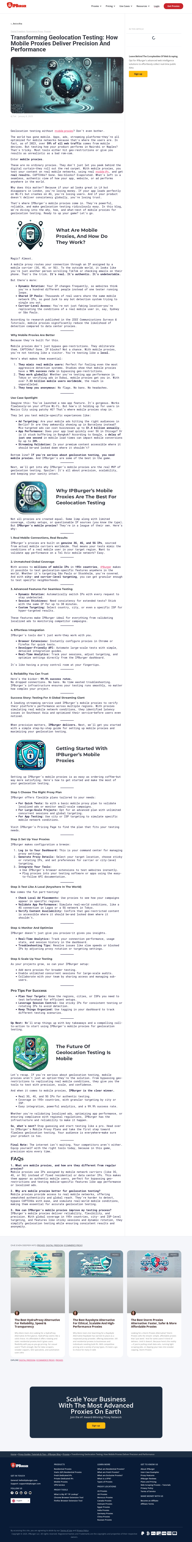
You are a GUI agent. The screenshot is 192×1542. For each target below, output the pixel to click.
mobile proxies (64, 131)
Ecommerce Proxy (34, 31)
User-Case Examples (150, 1472)
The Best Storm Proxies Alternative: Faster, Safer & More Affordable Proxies (154, 1323)
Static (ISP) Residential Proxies (68, 1472)
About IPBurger (148, 1469)
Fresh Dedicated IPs (63, 1475)
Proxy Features (147, 1475)
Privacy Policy (147, 1488)
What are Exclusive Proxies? (110, 1475)
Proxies (47, 31)
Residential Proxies (62, 1469)
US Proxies (102, 1491)
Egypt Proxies (103, 1507)
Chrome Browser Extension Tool (68, 1497)
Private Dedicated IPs (63, 1478)
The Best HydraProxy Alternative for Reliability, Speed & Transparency (37, 1323)
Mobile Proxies (61, 1482)
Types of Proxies (104, 1482)
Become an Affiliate (149, 1501)
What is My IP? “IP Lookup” (66, 1494)
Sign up (138, 73)
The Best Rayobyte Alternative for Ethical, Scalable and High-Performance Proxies (94, 1323)
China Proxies (103, 1516)
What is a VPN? (104, 1478)
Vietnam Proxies (104, 1504)
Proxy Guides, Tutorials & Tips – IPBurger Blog (39, 1454)
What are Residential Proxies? (110, 1469)
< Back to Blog (16, 23)
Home (13, 1454)
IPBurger (105, 567)
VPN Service (59, 1485)
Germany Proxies (105, 1513)
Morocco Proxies (105, 1497)
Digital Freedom (18, 31)
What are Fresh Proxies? (108, 1472)
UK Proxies (102, 1494)
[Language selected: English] (20, 1500)
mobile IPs (102, 171)
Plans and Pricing (148, 1482)
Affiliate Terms (147, 1504)
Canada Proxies (104, 1501)
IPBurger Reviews (148, 1478)
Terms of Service (148, 1491)
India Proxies (103, 1510)
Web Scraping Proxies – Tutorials (156, 1485)
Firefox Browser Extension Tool (68, 1501)
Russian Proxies (104, 1520)
